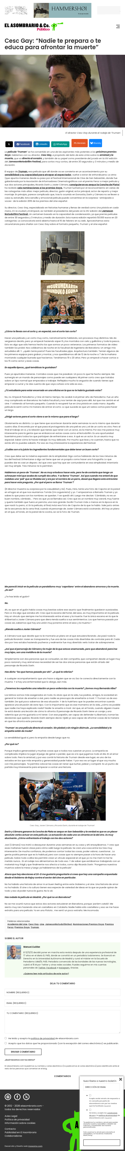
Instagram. (64, 967)
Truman (35, 927)
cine (42, 924)
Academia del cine (17, 924)
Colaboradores (13, 1136)
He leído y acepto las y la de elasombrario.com (104, 1115)
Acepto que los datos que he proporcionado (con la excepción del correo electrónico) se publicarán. (62, 1043)
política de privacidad (43, 1038)
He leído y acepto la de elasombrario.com (42, 1038)
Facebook (24, 144)
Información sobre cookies (20, 1123)
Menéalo (80, 143)
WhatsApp (61, 144)
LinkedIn (43, 144)
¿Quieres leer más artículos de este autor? (46, 973)
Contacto (10, 1129)
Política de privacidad (17, 1119)
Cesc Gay (33, 924)
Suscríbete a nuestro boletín (99, 1081)
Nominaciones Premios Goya (88, 924)
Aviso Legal (11, 1116)
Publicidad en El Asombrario (21, 1132)
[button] (34, 26)
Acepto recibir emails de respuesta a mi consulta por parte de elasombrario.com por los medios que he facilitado (104, 1102)
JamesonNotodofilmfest (58, 924)
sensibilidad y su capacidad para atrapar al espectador (38, 174)
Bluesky (95, 143)
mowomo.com (35, 1146)
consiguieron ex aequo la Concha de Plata (94, 184)
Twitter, (42, 967)
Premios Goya (22, 927)
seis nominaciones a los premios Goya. (40, 187)
